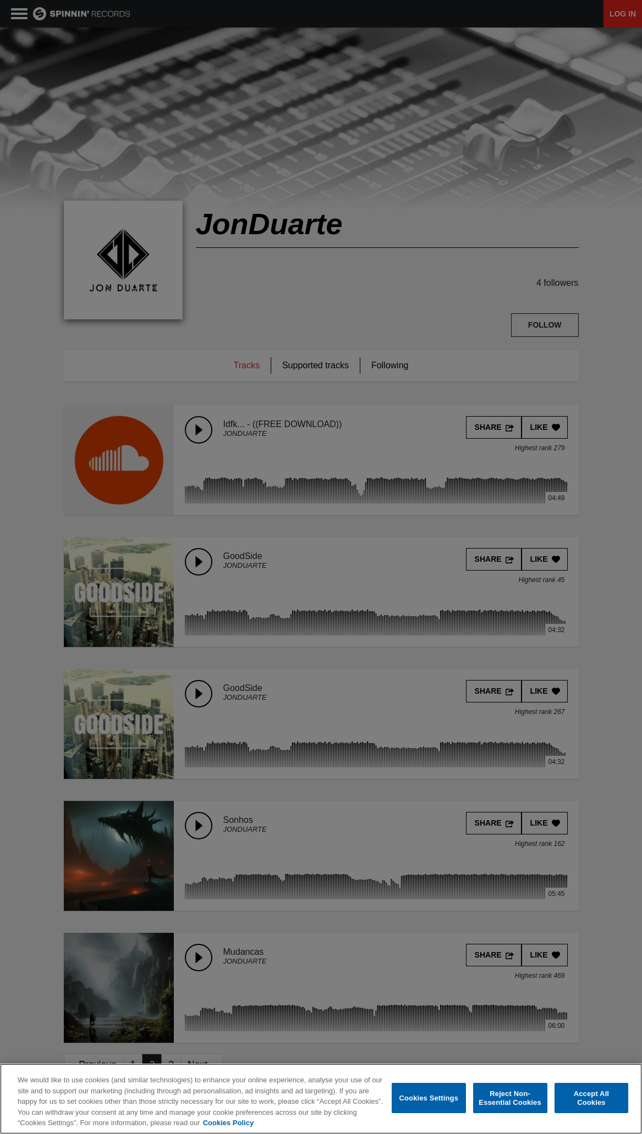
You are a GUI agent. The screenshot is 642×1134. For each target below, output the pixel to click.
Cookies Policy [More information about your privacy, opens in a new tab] (228, 1123)
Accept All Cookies (591, 1098)
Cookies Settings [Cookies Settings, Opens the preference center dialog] (428, 1098)
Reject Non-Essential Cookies (510, 1098)
